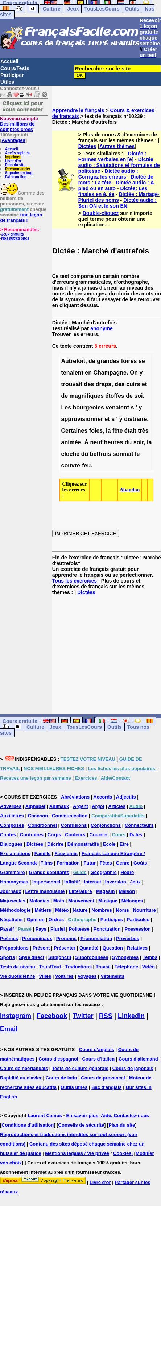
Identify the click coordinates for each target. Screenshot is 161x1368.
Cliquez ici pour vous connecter (23, 106)
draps (104, 384)
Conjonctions (106, 825)
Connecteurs (139, 825)
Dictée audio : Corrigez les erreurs (108, 174)
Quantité (89, 948)
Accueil (9, 61)
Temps (150, 957)
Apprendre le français (78, 110)
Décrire (55, 844)
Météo (62, 910)
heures (113, 442)
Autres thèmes (117, 146)
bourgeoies (88, 407)
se (142, 361)
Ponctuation (107, 929)
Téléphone (126, 966)
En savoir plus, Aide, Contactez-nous (107, 1115)
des (89, 384)
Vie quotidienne (17, 976)
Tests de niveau (17, 966)
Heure (127, 872)
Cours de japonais (132, 1068)
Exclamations (15, 853)
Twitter (83, 1016)
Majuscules (12, 900)
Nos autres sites (15, 238)
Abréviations (75, 797)
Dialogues (11, 844)
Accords (102, 797)
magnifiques (87, 396)
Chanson (38, 815)
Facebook (52, 1016)
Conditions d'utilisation (27, 1125)
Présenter (64, 948)
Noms (122, 910)
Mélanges (132, 900)
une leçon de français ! (21, 217)
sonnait (123, 454)
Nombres (101, 910)
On (134, 372)
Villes (45, 976)
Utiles (7, 82)
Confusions (74, 825)
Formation (68, 863)
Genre (123, 863)
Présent (41, 948)
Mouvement (81, 900)
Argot (98, 806)
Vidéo (148, 966)
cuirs (133, 384)
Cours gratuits (20, 721)
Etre (124, 844)
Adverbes (10, 806)
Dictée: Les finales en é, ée (113, 191)
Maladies (39, 900)
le (137, 454)
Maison (127, 891)
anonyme (101, 328)
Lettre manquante (45, 891)
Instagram (15, 1016)
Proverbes (127, 938)
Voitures (64, 976)
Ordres (56, 919)
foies (96, 431)
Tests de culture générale (80, 1068)
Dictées (87, 146)
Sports (7, 957)
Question (113, 948)
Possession (137, 929)
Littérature (80, 891)
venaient (117, 407)
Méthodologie (15, 910)
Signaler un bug (19, 173)
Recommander (17, 169)
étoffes (114, 396)
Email (8, 1029)
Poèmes (9, 938)
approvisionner (82, 419)
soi (138, 396)
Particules (138, 919)
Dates (135, 834)
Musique (107, 900)
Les (66, 407)
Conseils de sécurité (81, 1125)
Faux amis (66, 853)
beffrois (100, 454)
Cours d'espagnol (58, 1059)
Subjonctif (59, 957)
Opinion (36, 919)
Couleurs (75, 834)
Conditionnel (42, 825)
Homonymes (14, 882)
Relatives (137, 948)
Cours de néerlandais (24, 1068)
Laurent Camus (45, 1115)
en (88, 372)
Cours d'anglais (96, 1049)
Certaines (74, 431)
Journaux (10, 891)
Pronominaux (37, 938)
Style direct (31, 957)
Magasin (105, 891)
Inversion (115, 882)
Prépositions (14, 948)
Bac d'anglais (106, 1087)
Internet (92, 882)
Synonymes (125, 957)
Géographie (103, 872)
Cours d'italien (98, 1059)
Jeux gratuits (12, 234)
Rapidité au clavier (21, 1078)
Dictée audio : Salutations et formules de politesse (119, 165)
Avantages (13, 140)
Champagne (110, 372)
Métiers (42, 910)
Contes (8, 834)
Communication (69, 815)
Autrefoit (73, 361)
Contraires (32, 834)
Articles (116, 806)
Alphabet (35, 806)
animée (71, 442)
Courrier (99, 834)
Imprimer (13, 157)
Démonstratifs (83, 844)
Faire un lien (15, 177)
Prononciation (96, 938)
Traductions (78, 966)
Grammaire (12, 872)
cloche (70, 454)
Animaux (59, 806)
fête (117, 431)
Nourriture (144, 910)
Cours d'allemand (138, 1059)
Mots (58, 900)
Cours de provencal (103, 1078)
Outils (132, 9)
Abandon (130, 490)
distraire (135, 419)
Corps (54, 834)
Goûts (140, 863)
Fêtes (106, 863)
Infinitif (72, 882)
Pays (41, 929)
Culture (52, 9)
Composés (12, 825)
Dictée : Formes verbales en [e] (112, 156)
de (91, 361)
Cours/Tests (14, 68)
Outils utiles (74, 1087)
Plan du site (15, 165)
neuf (96, 442)
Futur (90, 863)
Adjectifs (126, 797)
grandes (108, 361)
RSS (105, 1016)
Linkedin (131, 1016)
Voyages (87, 976)
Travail (103, 966)
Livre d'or (13, 161)
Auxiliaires (12, 815)
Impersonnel (46, 882)
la (108, 431)
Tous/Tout (50, 966)
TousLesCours (101, 9)
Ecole (109, 844)
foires (129, 361)
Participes (111, 919)
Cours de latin (61, 1078)
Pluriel (57, 929)
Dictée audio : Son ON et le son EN (117, 203)
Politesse (79, 929)
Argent (80, 806)
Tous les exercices (74, 581)
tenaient (72, 372)
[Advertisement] (106, 649)
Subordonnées (91, 957)
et (144, 384)
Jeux (73, 9)
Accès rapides (17, 153)
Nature (80, 910)
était (130, 431)
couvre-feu (76, 465)
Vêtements (112, 976)
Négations (11, 919)
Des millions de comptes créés (19, 124)
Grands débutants (49, 872)
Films (46, 863)
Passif (7, 929)
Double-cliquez (101, 213)
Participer (12, 75)
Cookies (122, 1153)
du (128, 442)
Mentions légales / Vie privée (77, 1153)
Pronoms (66, 938)
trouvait (71, 384)
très (143, 431)
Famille (42, 853)
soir (138, 442)
